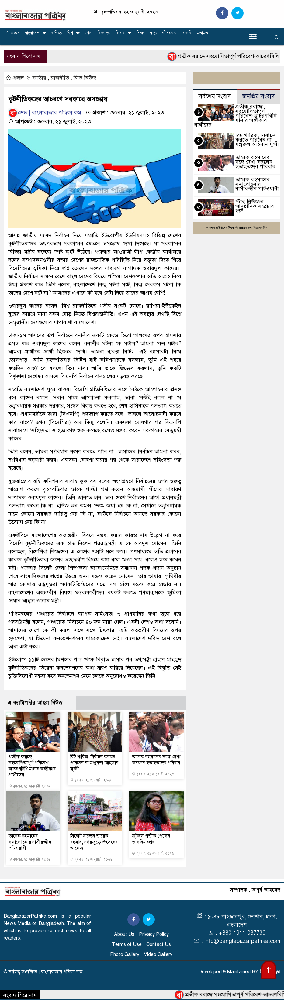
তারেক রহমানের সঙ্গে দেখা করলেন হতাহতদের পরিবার (156, 760)
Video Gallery (158, 954)
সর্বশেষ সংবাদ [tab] (215, 96)
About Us (124, 934)
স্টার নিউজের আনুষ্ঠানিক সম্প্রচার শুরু (254, 206)
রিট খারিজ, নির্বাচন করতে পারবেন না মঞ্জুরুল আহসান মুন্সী (94, 763)
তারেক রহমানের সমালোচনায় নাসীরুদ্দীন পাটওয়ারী (30, 842)
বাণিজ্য (56, 33)
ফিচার (120, 33)
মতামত (202, 33)
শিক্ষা (140, 33)
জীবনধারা (169, 33)
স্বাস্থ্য (153, 33)
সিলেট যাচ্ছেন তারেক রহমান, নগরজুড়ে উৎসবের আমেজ (94, 842)
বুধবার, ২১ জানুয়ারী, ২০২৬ (29, 786)
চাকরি (187, 33)
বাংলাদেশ (32, 33)
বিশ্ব (70, 33)
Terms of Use (127, 944)
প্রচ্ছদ (12, 33)
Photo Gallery (124, 954)
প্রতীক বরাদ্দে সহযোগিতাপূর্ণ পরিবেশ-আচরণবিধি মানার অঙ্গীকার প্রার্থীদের (32, 766)
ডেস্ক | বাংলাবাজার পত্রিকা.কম (44, 112)
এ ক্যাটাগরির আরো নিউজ (35, 703)
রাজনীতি (60, 77)
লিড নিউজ (85, 77)
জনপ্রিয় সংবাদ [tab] (258, 96)
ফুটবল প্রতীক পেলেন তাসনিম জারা (151, 839)
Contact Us (158, 944)
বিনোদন (104, 33)
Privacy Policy (154, 934)
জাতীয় (39, 77)
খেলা (88, 33)
